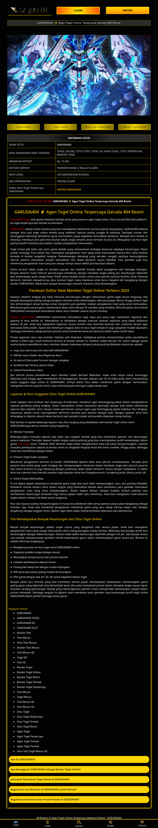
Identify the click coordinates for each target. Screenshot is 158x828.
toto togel (23, 444)
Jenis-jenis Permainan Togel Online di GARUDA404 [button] (39, 779)
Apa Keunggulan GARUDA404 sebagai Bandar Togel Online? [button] (45, 769)
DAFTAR (79, 824)
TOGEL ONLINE (43, 201)
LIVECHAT (142, 823)
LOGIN (47, 823)
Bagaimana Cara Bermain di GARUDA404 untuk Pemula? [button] (43, 789)
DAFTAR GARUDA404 (69, 189)
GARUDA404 (64, 144)
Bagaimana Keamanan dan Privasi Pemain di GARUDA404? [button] (44, 799)
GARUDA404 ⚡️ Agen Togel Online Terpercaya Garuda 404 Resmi (79, 23)
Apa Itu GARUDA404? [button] (22, 759)
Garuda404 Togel (20, 219)
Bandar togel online (22, 317)
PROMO (110, 823)
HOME (30, 201)
